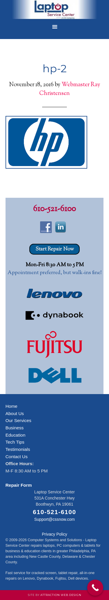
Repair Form (19, 485)
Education (15, 435)
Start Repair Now (54, 249)
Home (11, 406)
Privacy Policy (54, 534)
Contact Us (17, 456)
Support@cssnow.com (54, 519)
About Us (15, 413)
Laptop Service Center (55, 10)
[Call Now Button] (95, 588)
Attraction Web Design (60, 595)
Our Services (18, 420)
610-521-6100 (54, 209)
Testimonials (18, 449)
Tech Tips (15, 442)
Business (15, 427)
